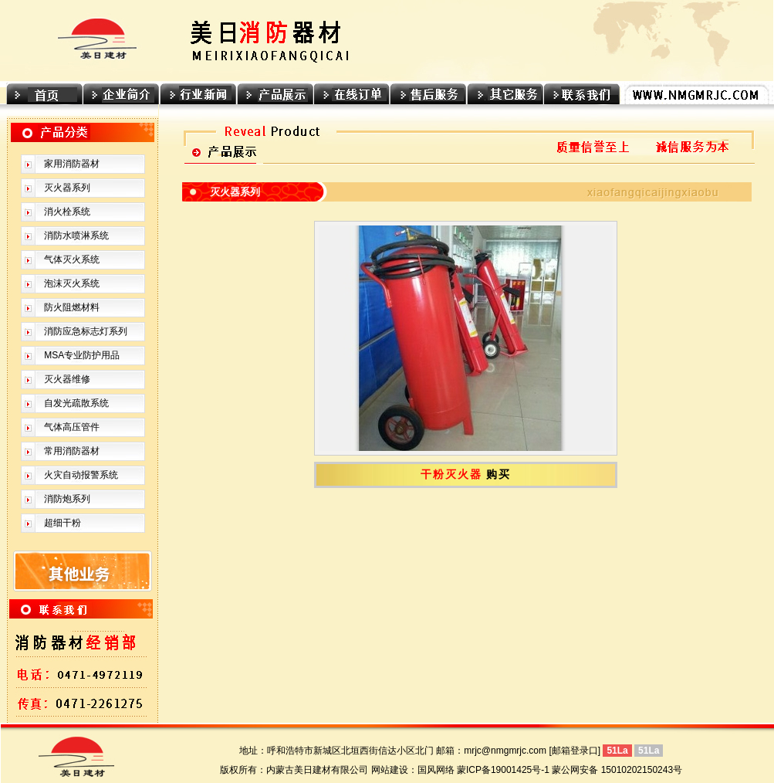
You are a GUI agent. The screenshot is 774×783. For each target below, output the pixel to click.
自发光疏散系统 (76, 403)
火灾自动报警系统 (81, 474)
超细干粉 (62, 522)
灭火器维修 (67, 379)
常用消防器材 (72, 451)
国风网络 (436, 769)
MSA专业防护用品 (82, 355)
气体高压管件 (72, 427)
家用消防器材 (72, 163)
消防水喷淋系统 (76, 235)
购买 (498, 474)
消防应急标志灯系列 (85, 331)
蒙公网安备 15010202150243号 (617, 769)
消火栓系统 (67, 211)
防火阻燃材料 (72, 307)
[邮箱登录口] (574, 750)
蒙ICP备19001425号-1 (503, 769)
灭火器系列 (67, 187)
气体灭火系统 (72, 259)
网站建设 (389, 769)
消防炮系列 (67, 498)
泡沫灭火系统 (72, 283)
